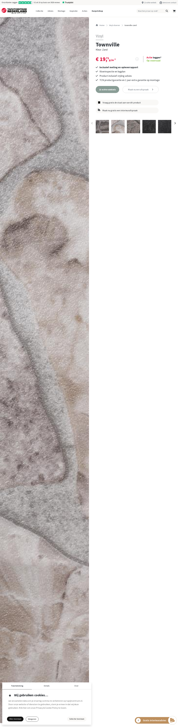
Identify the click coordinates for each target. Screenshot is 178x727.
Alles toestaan (15, 719)
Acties (84, 11)
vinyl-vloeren (114, 25)
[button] (167, 11)
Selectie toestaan (76, 719)
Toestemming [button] (17, 685)
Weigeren (32, 719)
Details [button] (47, 685)
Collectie (39, 11)
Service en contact (169, 2)
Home (100, 25)
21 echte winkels (150, 2)
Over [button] (76, 685)
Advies (50, 11)
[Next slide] (175, 123)
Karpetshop (97, 11)
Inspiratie (74, 11)
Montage (61, 11)
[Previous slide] (92, 123)
